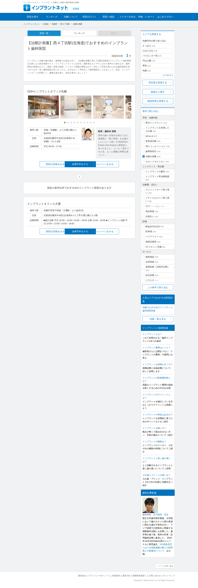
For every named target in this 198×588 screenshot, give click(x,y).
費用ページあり (153, 206)
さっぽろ (148, 45)
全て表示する (168, 75)
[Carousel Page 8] (87, 123)
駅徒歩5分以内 (153, 226)
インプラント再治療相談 (157, 176)
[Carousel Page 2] (68, 123)
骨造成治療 (151, 141)
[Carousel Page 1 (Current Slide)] (65, 123)
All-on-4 (149, 136)
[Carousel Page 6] (81, 123)
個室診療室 (151, 241)
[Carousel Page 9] (91, 123)
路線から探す (158, 92)
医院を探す (33, 16)
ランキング (52, 16)
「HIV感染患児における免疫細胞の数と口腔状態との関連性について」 (157, 547)
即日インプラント (154, 123)
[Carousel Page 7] (84, 123)
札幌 (146, 70)
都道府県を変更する (157, 101)
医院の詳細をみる (44, 164)
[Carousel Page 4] (74, 123)
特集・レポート (146, 16)
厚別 (146, 65)
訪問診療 (150, 280)
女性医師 (150, 262)
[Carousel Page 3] (71, 123)
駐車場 (149, 231)
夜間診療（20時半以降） (158, 267)
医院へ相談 (108, 16)
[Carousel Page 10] (94, 123)
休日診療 (150, 275)
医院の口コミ (90, 16)
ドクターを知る (127, 16)
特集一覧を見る (158, 319)
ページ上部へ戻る (166, 566)
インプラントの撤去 (155, 171)
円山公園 (148, 60)
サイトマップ (169, 576)
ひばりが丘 (149, 50)
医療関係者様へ (139, 576)
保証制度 (150, 211)
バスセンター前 (152, 55)
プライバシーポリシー (98, 576)
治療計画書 (151, 156)
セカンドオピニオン (155, 161)
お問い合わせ (155, 576)
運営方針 (126, 576)
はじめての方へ (165, 16)
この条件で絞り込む (157, 287)
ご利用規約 (115, 576)
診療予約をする (79, 164)
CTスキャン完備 (153, 247)
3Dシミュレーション (156, 146)
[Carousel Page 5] (78, 123)
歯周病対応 (151, 151)
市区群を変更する (157, 82)
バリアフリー (152, 236)
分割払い (150, 216)
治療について (71, 16)
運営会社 (82, 576)
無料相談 (150, 257)
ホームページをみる (114, 164)
